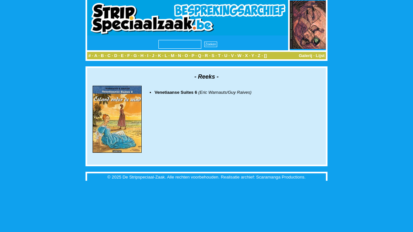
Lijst (320, 55)
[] (265, 55)
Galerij (305, 55)
